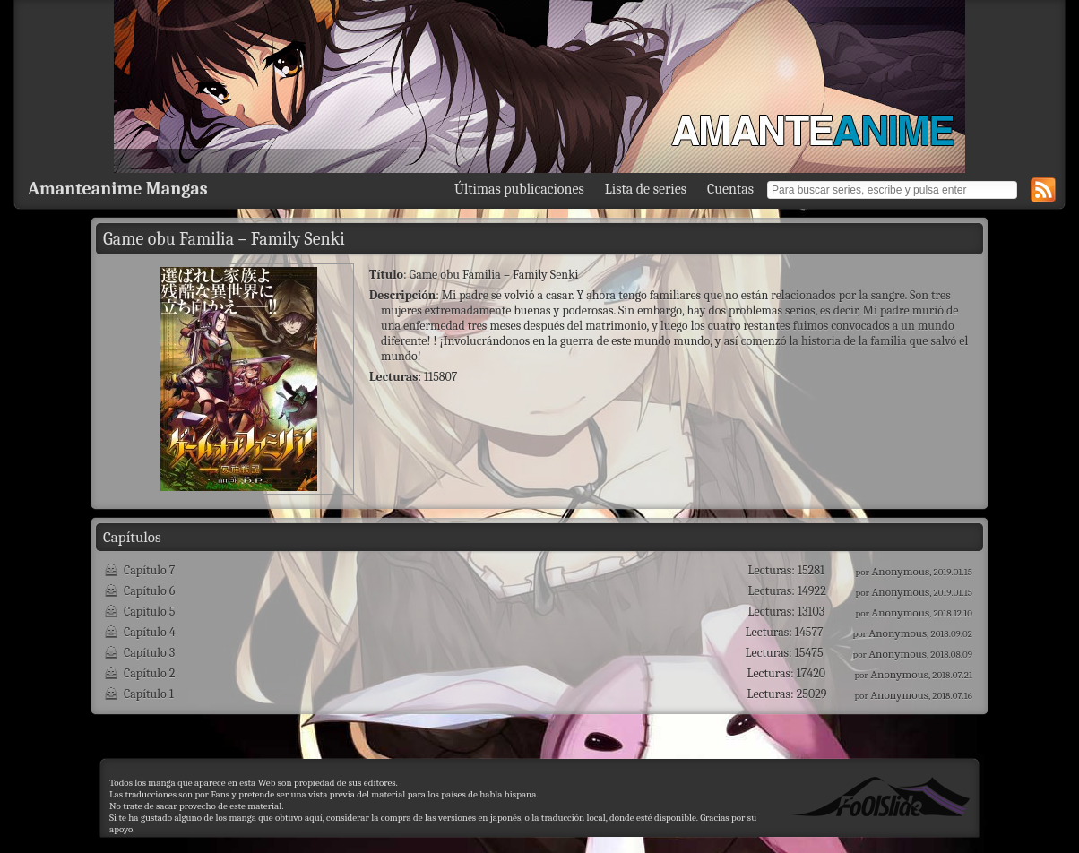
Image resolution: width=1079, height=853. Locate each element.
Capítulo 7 (149, 570)
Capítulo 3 (149, 652)
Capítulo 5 (149, 611)
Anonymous (900, 571)
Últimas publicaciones (519, 189)
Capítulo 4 (150, 632)
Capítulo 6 (149, 591)
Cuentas (730, 189)
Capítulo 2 (149, 673)
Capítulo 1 (149, 694)
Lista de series (645, 189)
